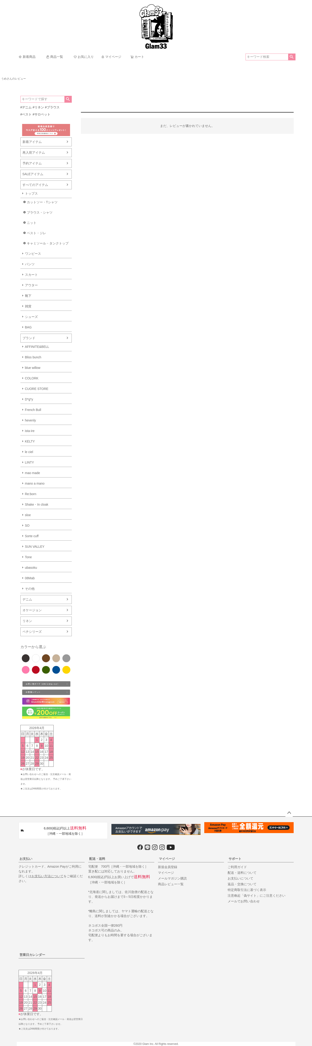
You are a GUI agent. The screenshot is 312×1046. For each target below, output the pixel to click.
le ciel (29, 452)
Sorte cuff (32, 536)
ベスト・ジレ (36, 233)
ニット (31, 223)
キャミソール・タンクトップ (48, 243)
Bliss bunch (33, 357)
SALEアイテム (33, 174)
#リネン (38, 107)
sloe (28, 515)
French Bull (33, 410)
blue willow (33, 368)
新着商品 (27, 57)
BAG (28, 327)
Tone (28, 557)
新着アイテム (32, 142)
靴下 (28, 296)
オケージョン (32, 610)
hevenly (30, 420)
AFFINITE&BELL (37, 347)
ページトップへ (289, 813)
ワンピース (33, 253)
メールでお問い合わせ (244, 901)
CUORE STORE (36, 389)
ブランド (28, 338)
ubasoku (31, 567)
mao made (32, 473)
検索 (291, 57)
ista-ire (30, 431)
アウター (31, 285)
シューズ (31, 317)
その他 (30, 588)
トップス (31, 193)
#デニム (26, 107)
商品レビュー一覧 (171, 884)
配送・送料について (242, 872)
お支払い (25, 859)
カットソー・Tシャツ (42, 202)
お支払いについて (240, 878)
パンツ (30, 264)
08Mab (30, 578)
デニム (27, 599)
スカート (31, 274)
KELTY (30, 441)
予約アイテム (32, 163)
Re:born (30, 494)
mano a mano (35, 483)
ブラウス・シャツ (39, 212)
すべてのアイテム (35, 185)
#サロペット (41, 114)
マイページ (111, 57)
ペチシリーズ (32, 631)
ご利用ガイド (237, 867)
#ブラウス (52, 107)
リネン (27, 621)
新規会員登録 (167, 867)
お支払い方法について (47, 876)
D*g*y (29, 399)
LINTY (29, 462)
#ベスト (26, 114)
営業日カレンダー (32, 955)
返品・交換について (242, 884)
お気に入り (84, 57)
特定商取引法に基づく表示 (247, 890)
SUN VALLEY (34, 546)
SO (27, 525)
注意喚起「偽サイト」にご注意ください (256, 895)
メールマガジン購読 (172, 878)
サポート (235, 859)
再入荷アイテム (33, 152)
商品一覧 (54, 57)
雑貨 (28, 306)
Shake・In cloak (36, 504)
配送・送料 (97, 859)
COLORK (32, 378)
